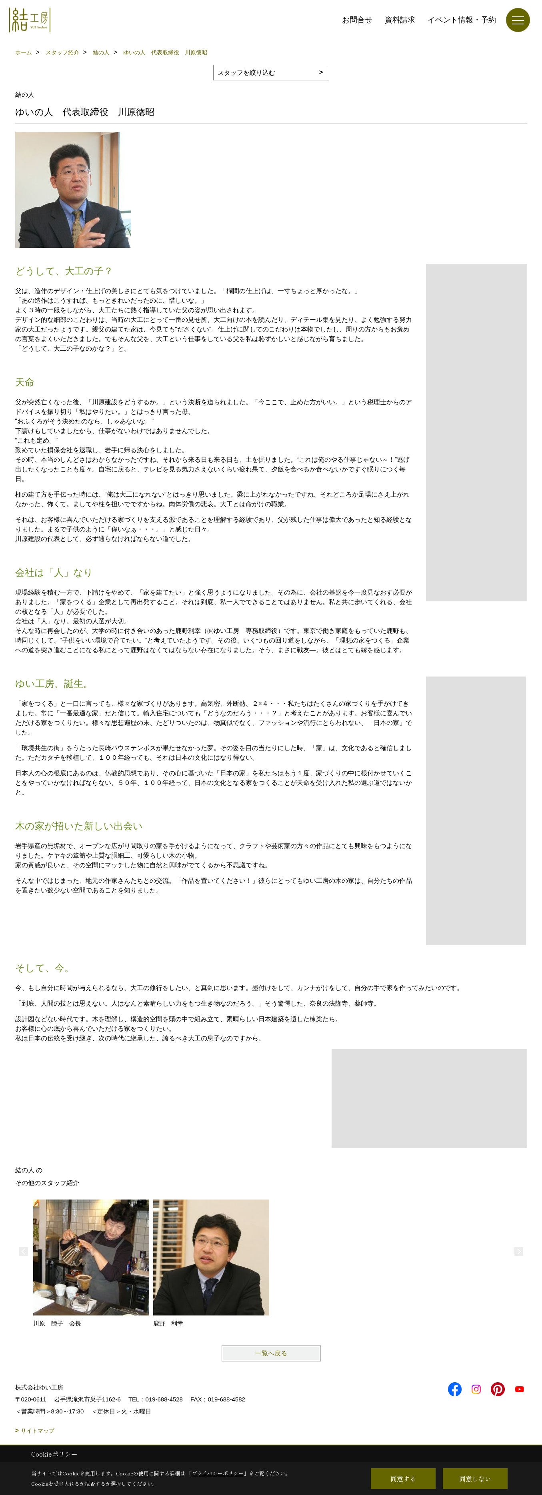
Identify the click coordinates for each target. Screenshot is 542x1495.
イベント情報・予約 (462, 20)
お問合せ (357, 20)
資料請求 (400, 20)
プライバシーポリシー (218, 1473)
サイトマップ (37, 1430)
